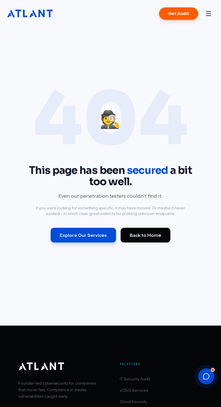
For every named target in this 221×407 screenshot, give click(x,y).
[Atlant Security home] (30, 13)
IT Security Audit (135, 378)
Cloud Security (133, 401)
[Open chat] (206, 376)
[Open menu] (208, 13)
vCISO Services (134, 390)
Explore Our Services (83, 235)
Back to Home (145, 235)
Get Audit (178, 13)
